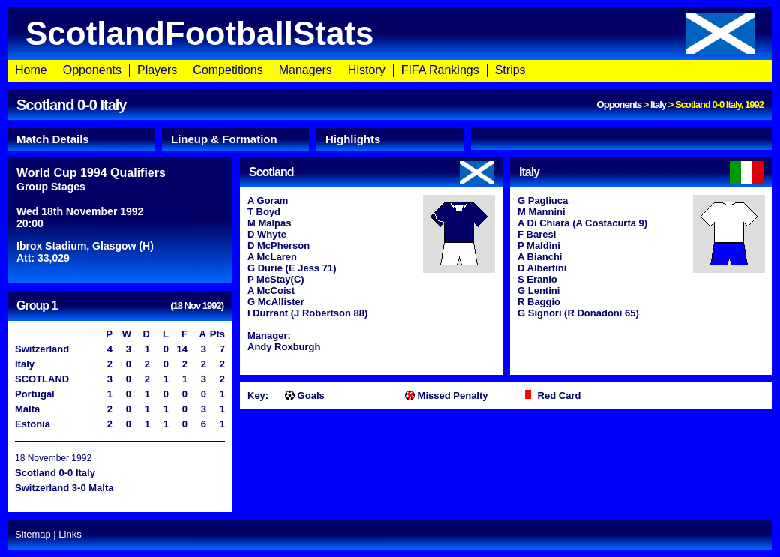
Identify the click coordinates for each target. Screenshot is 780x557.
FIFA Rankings (440, 70)
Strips (510, 70)
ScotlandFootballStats (390, 33)
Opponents (92, 70)
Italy (658, 104)
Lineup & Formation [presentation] (224, 139)
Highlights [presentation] (353, 139)
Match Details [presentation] (52, 139)
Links (69, 534)
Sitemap (33, 534)
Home (31, 70)
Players (157, 70)
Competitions (227, 70)
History (367, 70)
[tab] (81, 139)
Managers (305, 70)
